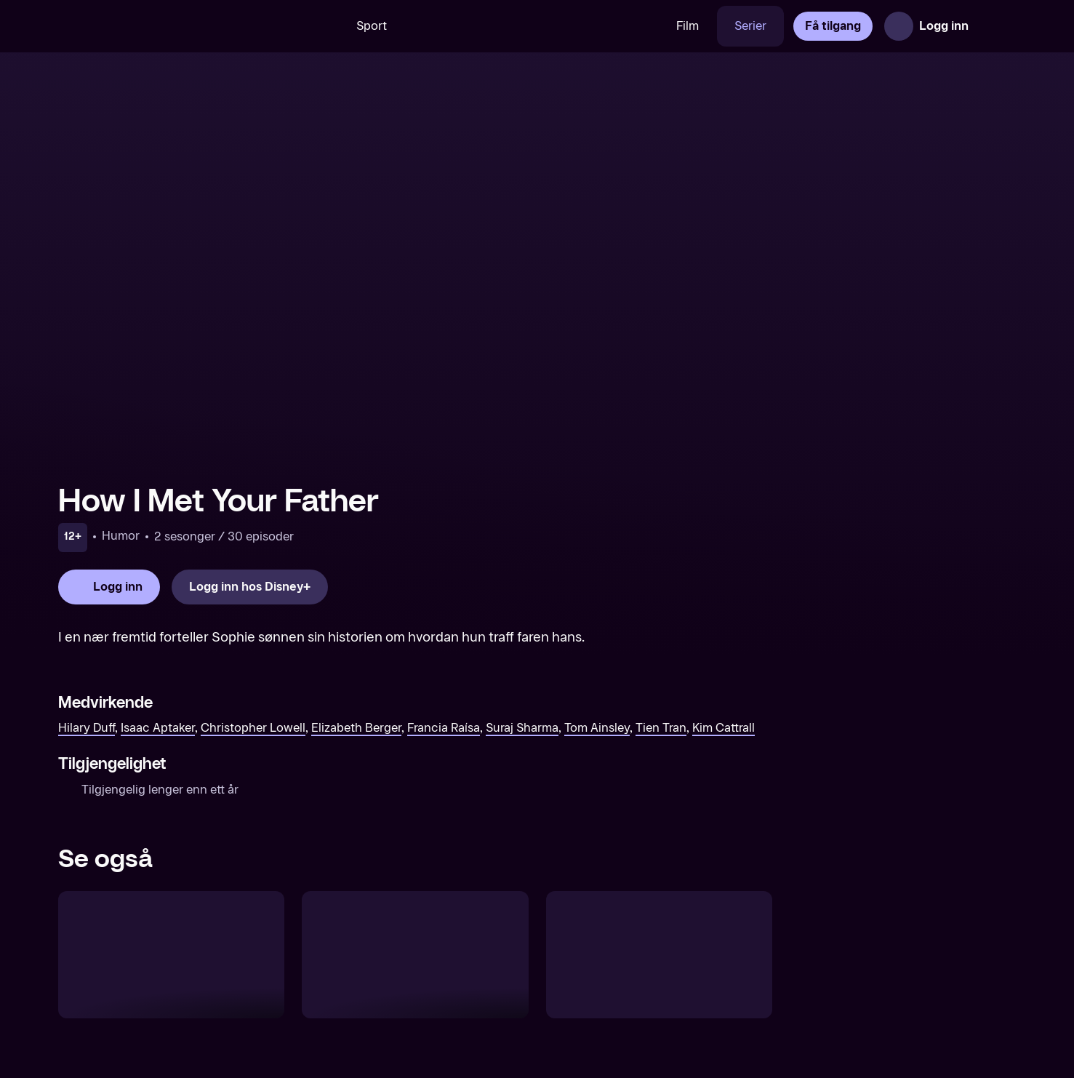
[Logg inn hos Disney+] (250, 587)
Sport (371, 26)
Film (687, 26)
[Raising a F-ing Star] (415, 954)
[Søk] (317, 26)
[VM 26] (531, 26)
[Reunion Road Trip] (171, 954)
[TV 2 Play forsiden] (167, 26)
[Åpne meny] (995, 26)
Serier (750, 26)
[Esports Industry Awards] (659, 954)
